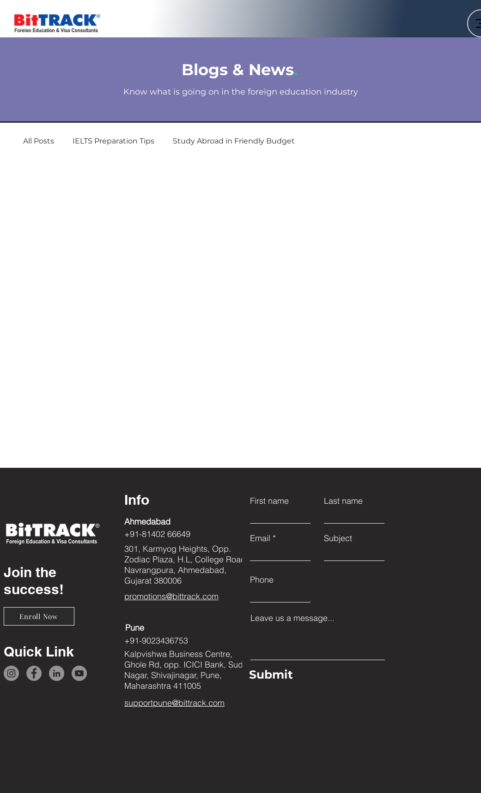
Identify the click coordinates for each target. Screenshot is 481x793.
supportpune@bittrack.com (174, 703)
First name (269, 501)
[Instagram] (11, 673)
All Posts (38, 141)
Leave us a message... (292, 618)
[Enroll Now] (39, 616)
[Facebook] (34, 673)
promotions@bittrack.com (171, 596)
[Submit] (315, 675)
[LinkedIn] (56, 673)
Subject (338, 538)
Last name (343, 501)
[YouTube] (79, 673)
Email (260, 538)
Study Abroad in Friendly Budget (234, 141)
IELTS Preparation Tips (113, 141)
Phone (262, 580)
